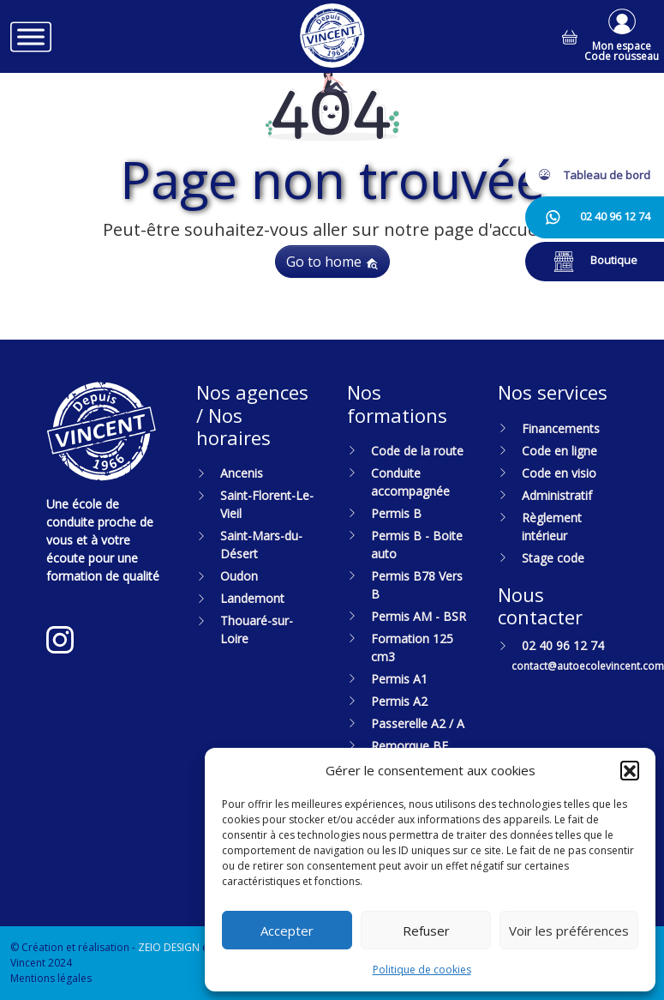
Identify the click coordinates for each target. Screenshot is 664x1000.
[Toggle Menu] (30, 36)
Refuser (426, 930)
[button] (629, 770)
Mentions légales (51, 978)
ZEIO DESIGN (169, 947)
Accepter (287, 930)
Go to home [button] (332, 261)
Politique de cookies (422, 969)
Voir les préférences (569, 930)
